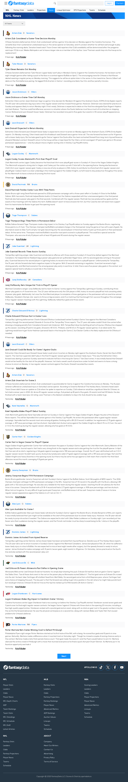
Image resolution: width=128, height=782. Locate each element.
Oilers (33, 92)
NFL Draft (7, 725)
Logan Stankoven (19, 593)
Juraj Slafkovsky (19, 280)
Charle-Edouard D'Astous (23, 311)
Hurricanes (37, 593)
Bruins (34, 184)
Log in (109, 3)
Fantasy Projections (51, 697)
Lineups (47, 721)
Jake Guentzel (18, 246)
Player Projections (91, 697)
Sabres (34, 215)
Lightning (35, 246)
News (51, 10)
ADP (5, 705)
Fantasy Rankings (51, 701)
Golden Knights (34, 437)
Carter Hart (17, 437)
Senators (30, 33)
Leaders (30, 10)
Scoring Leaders (90, 685)
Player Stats (8, 685)
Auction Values (50, 717)
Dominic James (19, 532)
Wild (33, 563)
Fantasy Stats (19, 10)
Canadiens (37, 280)
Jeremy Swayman (20, 470)
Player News (8, 697)
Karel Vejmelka (18, 406)
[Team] (14, 23)
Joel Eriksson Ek (19, 563)
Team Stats (8, 713)
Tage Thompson (19, 215)
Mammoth (33, 154)
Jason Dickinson (19, 92)
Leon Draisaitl (18, 123)
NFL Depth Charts (10, 701)
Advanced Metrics (51, 709)
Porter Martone (19, 624)
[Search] (80, 3)
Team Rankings (9, 709)
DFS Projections (80, 10)
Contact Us (48, 749)
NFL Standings (9, 717)
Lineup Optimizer (63, 10)
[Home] (21, 3)
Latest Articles (9, 729)
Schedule (101, 10)
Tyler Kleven (17, 64)
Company (48, 741)
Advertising (48, 754)
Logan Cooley (18, 154)
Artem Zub (17, 33)
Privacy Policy (49, 757)
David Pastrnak (19, 184)
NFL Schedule (9, 721)
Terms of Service (51, 762)
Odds (5, 693)
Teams (92, 10)
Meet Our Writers (51, 745)
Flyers (34, 624)
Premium (119, 3)
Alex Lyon (16, 504)
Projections (41, 10)
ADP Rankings (49, 713)
